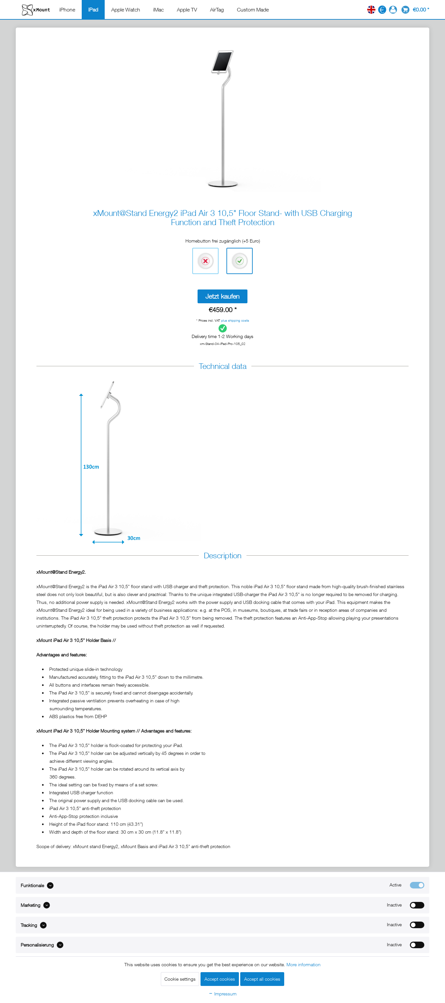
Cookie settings (180, 979)
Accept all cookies (262, 979)
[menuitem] (67, 9)
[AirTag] (216, 9)
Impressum (222, 993)
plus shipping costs (235, 320)
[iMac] (158, 9)
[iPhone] (67, 9)
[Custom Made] (252, 9)
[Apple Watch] (126, 9)
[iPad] (93, 9)
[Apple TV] (186, 9)
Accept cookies (219, 979)
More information (303, 964)
